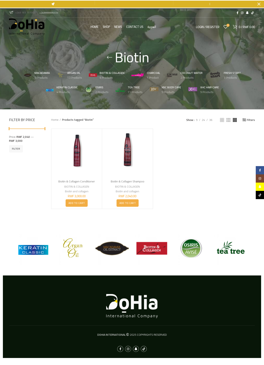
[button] (77, 202)
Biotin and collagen (76, 190)
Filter (16, 147)
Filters (251, 118)
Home (55, 119)
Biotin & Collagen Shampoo (127, 180)
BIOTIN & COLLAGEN (76, 185)
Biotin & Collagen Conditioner (76, 180)
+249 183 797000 (22, 11)
